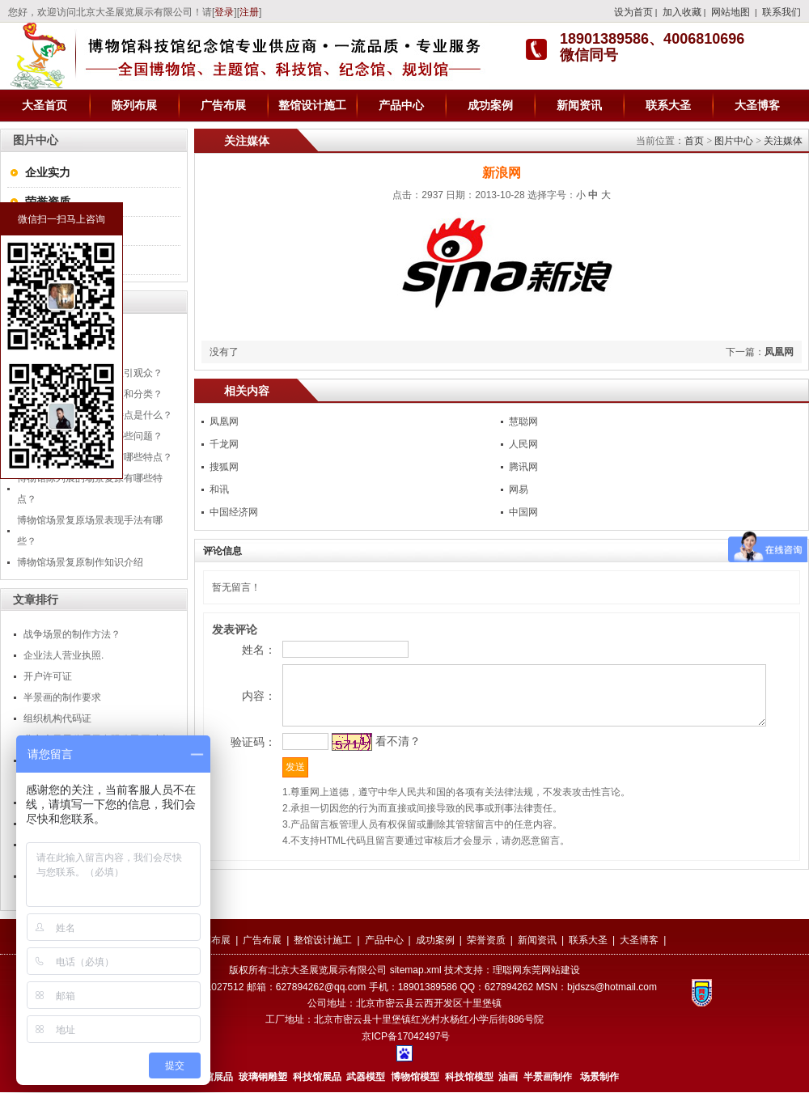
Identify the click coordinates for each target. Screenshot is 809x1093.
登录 (224, 12)
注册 (249, 12)
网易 (518, 489)
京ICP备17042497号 (406, 1037)
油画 (508, 1077)
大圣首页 (44, 105)
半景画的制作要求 (62, 697)
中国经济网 (234, 512)
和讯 (219, 489)
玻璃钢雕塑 (263, 1077)
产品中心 (401, 105)
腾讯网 (523, 466)
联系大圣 (668, 105)
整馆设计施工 (312, 105)
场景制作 (598, 1077)
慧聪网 (523, 421)
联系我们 (781, 12)
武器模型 (367, 1077)
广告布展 (223, 105)
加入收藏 (682, 12)
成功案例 (490, 105)
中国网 (523, 512)
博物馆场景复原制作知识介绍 (80, 562)
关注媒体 (783, 140)
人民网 (523, 444)
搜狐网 (224, 466)
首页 (694, 140)
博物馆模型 (415, 1077)
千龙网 (224, 444)
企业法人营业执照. (63, 655)
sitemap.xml (416, 970)
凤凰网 (779, 352)
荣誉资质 (47, 201)
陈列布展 (134, 105)
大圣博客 (757, 105)
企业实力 (47, 172)
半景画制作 (547, 1077)
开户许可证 (47, 676)
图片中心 (733, 140)
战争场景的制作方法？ (72, 634)
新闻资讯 (579, 105)
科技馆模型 (470, 1077)
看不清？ (369, 775)
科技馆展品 (317, 1077)
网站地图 (730, 12)
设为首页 (633, 12)
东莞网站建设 (551, 970)
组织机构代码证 (57, 718)
